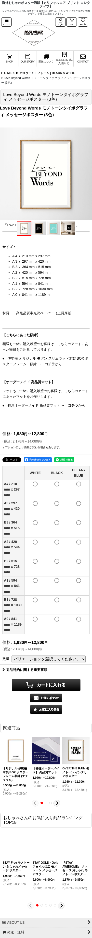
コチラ (50, 364)
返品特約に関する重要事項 (24, 670)
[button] (6, 22)
